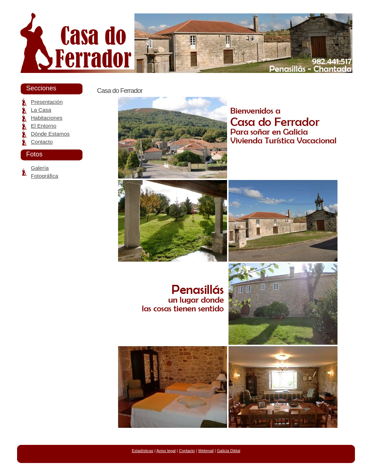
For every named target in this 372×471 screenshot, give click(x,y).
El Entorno (43, 126)
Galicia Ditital (228, 451)
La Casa (41, 110)
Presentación (47, 102)
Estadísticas (142, 451)
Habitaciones (46, 118)
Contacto (42, 142)
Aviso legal (165, 451)
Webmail (206, 451)
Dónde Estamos (50, 134)
